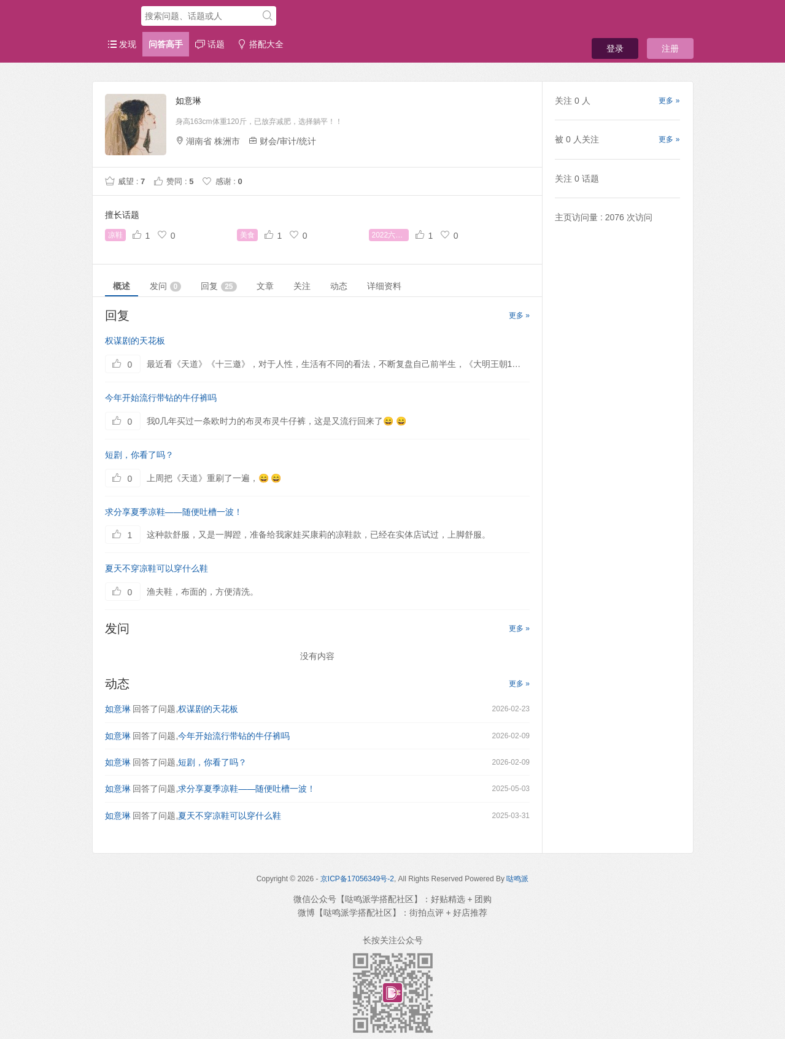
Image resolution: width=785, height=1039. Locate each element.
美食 (247, 235)
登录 (615, 48)
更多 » (519, 315)
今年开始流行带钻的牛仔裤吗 (161, 398)
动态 (338, 286)
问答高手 (166, 44)
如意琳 (118, 709)
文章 (265, 286)
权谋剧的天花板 (135, 341)
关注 (302, 286)
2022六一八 (390, 235)
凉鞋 (115, 235)
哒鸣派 (517, 879)
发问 (166, 286)
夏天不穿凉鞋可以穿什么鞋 (156, 568)
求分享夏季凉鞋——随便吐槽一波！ (173, 512)
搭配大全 (260, 44)
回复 (218, 286)
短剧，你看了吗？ (139, 455)
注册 (670, 48)
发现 (122, 44)
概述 (121, 286)
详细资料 (384, 286)
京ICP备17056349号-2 (357, 879)
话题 (210, 44)
